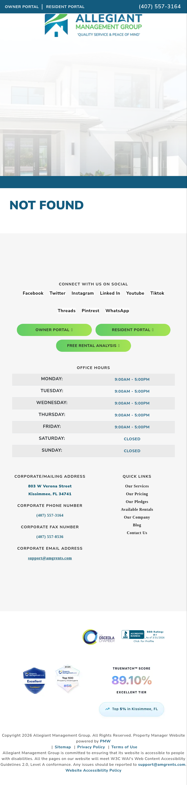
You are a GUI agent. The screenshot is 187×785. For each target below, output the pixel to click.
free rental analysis (92, 345)
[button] (33, 293)
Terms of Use (124, 747)
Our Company (137, 517)
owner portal (53, 330)
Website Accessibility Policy (93, 770)
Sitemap (63, 747)
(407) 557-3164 (160, 6)
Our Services (137, 486)
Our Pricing (137, 494)
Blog (137, 525)
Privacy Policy (91, 747)
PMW (105, 741)
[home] (93, 38)
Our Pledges (137, 502)
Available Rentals (137, 509)
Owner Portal (22, 6)
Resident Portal (65, 6)
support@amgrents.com (50, 558)
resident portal (131, 330)
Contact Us (137, 533)
